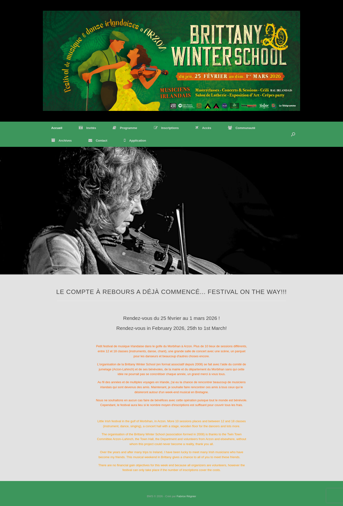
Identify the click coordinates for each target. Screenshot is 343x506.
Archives (61, 140)
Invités (87, 128)
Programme (125, 128)
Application (135, 140)
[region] (171, 210)
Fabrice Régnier (186, 496)
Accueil (56, 128)
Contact (97, 140)
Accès (203, 128)
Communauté (241, 128)
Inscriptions (166, 128)
